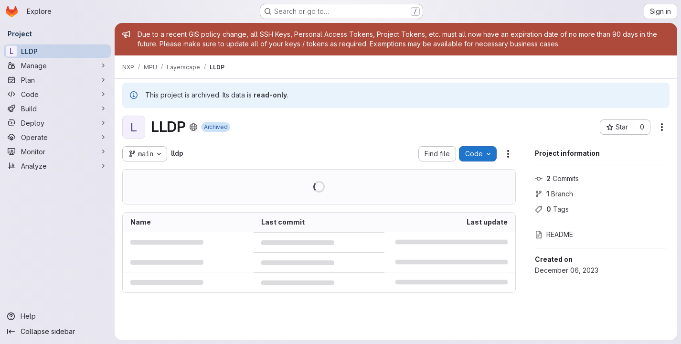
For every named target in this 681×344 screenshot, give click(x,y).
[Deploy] (57, 122)
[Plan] (57, 79)
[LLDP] (57, 51)
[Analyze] (57, 165)
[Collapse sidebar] (57, 331)
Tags (552, 209)
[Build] (57, 108)
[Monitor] (57, 151)
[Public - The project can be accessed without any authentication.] (193, 127)
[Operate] (57, 137)
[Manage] (57, 65)
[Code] (57, 94)
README (554, 234)
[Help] (57, 316)
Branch (554, 194)
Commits (557, 178)
